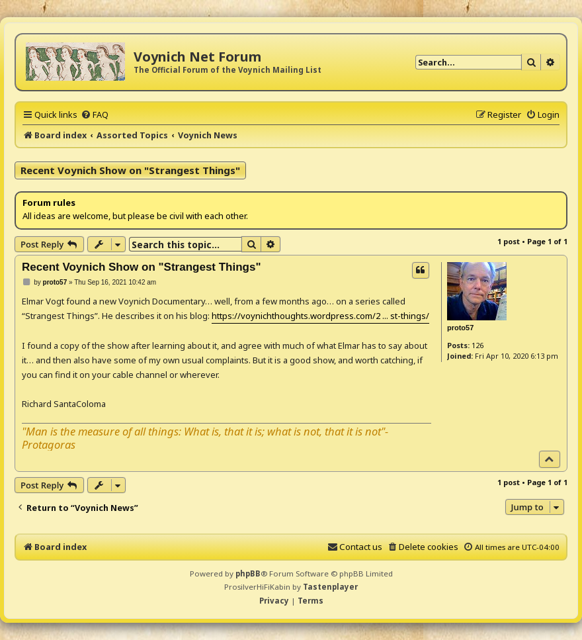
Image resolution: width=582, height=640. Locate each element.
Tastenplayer (330, 587)
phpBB (248, 573)
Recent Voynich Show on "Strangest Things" (130, 170)
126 (477, 345)
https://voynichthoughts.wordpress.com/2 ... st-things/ (320, 316)
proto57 (460, 328)
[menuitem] (94, 114)
